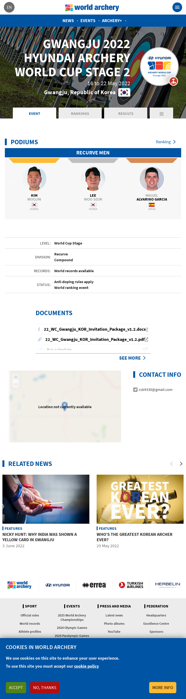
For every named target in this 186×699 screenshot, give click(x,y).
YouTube (114, 632)
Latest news (114, 616)
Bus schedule (59, 350)
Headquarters (156, 616)
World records (30, 624)
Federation (157, 607)
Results (125, 114)
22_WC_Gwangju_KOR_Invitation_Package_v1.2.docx (95, 330)
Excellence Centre (156, 624)
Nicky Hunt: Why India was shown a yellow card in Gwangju (39, 537)
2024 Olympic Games (72, 628)
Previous (10, 184)
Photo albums (114, 624)
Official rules (30, 616)
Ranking (163, 142)
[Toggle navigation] (177, 7)
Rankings (80, 114)
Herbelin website (167, 585)
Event (34, 114)
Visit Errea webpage (94, 585)
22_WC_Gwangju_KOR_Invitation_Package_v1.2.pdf (95, 340)
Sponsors (156, 632)
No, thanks (44, 687)
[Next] (181, 464)
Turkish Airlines (131, 585)
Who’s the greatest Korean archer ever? (134, 537)
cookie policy (86, 666)
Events (87, 20)
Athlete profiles (30, 632)
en (9, 7)
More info (162, 687)
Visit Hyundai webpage (57, 585)
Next (175, 184)
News (68, 20)
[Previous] (171, 464)
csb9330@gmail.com (155, 389)
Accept (16, 687)
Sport (31, 607)
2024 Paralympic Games (72, 636)
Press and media (115, 607)
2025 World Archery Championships (72, 618)
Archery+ (112, 20)
